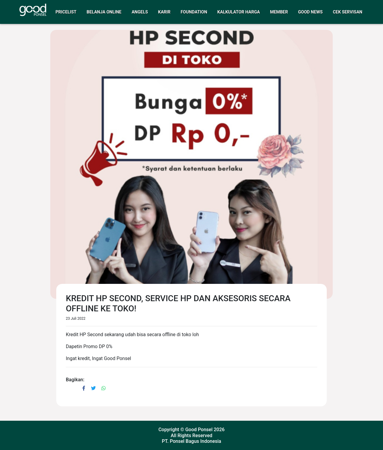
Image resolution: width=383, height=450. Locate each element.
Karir (164, 12)
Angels (140, 12)
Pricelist (66, 12)
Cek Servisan (347, 12)
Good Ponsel (198, 429)
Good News (310, 12)
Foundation (194, 12)
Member (279, 12)
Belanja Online (104, 12)
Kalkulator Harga (238, 12)
